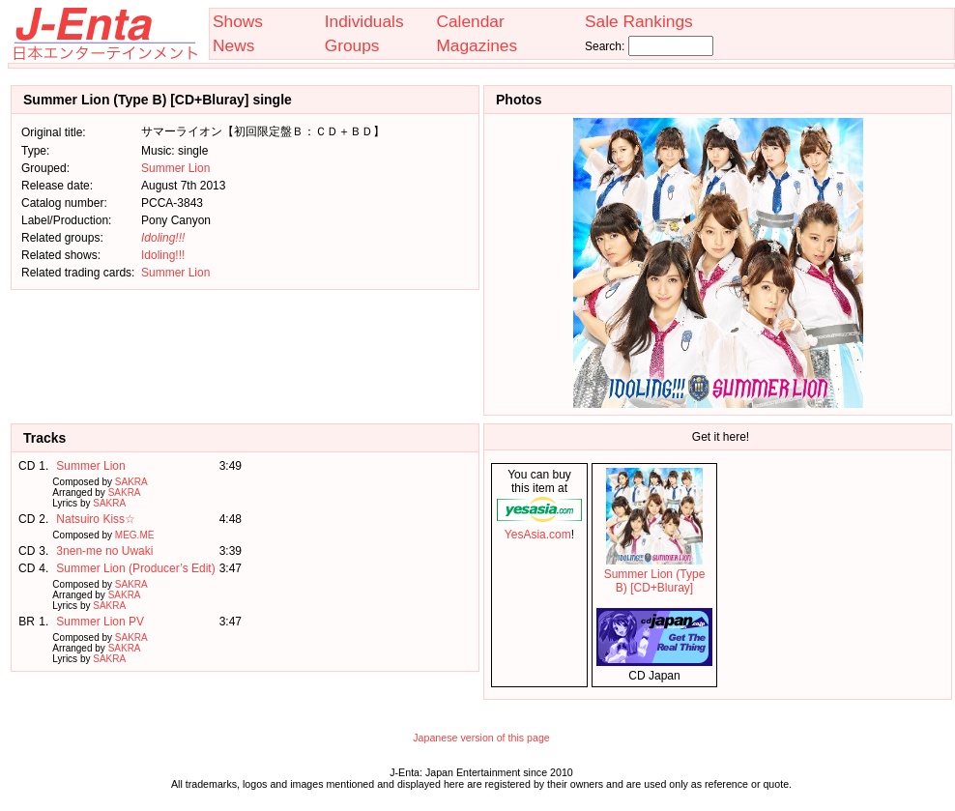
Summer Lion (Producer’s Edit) (135, 568)
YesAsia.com (539, 527)
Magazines (476, 45)
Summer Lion (175, 168)
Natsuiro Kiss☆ (95, 519)
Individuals (364, 21)
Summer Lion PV (100, 621)
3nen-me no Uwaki (104, 551)
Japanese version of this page (481, 737)
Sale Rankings (639, 21)
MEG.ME (135, 535)
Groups (352, 45)
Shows (238, 21)
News (233, 45)
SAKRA (131, 482)
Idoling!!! (163, 255)
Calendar (470, 21)
